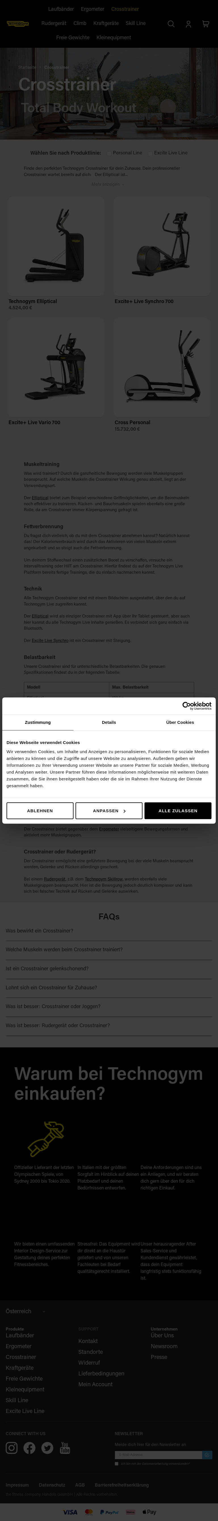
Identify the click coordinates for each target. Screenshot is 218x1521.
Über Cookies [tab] (180, 722)
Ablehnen (40, 810)
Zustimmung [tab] (38, 722)
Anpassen (109, 810)
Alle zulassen (178, 810)
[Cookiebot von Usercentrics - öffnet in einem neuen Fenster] (186, 706)
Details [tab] (109, 722)
